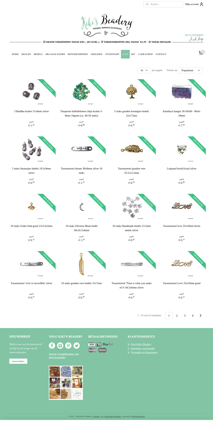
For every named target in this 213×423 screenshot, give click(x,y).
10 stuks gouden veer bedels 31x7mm (81, 283)
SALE (125, 54)
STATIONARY (112, 54)
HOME (15, 54)
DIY (133, 54)
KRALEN (26, 54)
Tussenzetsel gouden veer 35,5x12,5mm (131, 170)
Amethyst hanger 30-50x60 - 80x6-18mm (182, 113)
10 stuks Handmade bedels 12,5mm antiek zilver (131, 228)
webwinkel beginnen (112, 416)
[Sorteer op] (190, 70)
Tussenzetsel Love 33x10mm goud (181, 283)
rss (102, 416)
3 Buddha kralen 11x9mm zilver (31, 111)
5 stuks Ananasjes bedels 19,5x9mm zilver (31, 170)
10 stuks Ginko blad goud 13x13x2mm (31, 226)
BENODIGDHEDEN (78, 54)
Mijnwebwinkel (138, 416)
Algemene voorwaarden (143, 348)
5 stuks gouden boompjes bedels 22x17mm (131, 113)
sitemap (96, 416)
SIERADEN (96, 54)
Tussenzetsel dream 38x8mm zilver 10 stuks (81, 170)
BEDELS (38, 54)
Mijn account (194, 4)
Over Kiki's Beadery (141, 344)
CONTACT (161, 54)
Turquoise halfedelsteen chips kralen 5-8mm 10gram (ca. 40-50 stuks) (81, 113)
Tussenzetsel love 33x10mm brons (181, 226)
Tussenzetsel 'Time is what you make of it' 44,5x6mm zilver (132, 285)
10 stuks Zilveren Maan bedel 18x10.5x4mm (81, 228)
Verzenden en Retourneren (144, 352)
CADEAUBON (145, 54)
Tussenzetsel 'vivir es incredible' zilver (31, 283)
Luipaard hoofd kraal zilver (181, 168)
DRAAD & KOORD (55, 54)
